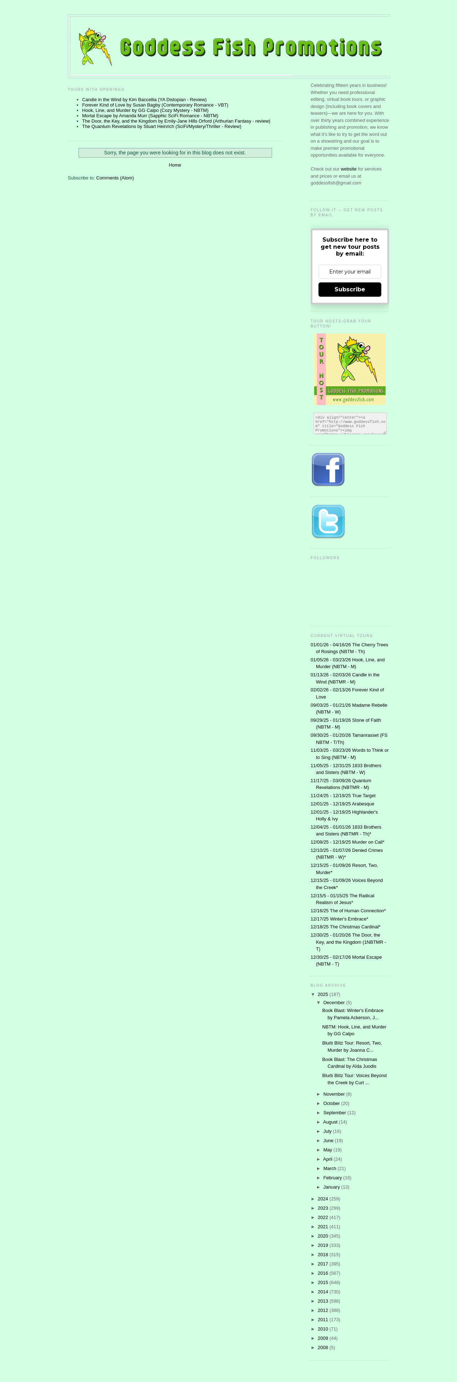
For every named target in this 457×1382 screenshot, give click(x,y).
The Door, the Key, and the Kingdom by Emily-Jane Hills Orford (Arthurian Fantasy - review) (176, 121)
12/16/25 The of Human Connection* (348, 910)
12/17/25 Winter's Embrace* (339, 919)
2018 (324, 1254)
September (335, 1112)
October (332, 1103)
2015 (324, 1282)
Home (175, 165)
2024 (324, 1198)
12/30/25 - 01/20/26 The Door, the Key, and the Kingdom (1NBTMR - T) (348, 942)
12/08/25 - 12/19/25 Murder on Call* (348, 842)
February (333, 1177)
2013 (324, 1301)
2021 (324, 1226)
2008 (324, 1347)
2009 (324, 1338)
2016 (324, 1273)
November (334, 1094)
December (334, 1002)
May (328, 1150)
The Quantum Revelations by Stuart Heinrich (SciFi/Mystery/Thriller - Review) (161, 126)
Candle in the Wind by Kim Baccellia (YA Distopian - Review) (144, 99)
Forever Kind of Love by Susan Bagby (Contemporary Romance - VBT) (155, 105)
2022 (324, 1217)
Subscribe (350, 289)
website (349, 169)
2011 (324, 1319)
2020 (324, 1236)
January (332, 1187)
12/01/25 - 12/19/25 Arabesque (343, 803)
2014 (324, 1291)
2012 (324, 1310)
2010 (324, 1329)
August (331, 1122)
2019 (324, 1245)
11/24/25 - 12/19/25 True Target (343, 795)
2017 (324, 1264)
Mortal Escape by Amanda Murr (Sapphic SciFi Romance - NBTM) (150, 115)
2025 (324, 994)
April (328, 1159)
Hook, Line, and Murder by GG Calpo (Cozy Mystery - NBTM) (145, 110)
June (329, 1140)
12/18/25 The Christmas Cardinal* (346, 926)
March (330, 1168)
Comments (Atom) (115, 178)
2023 (324, 1208)
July (328, 1131)
